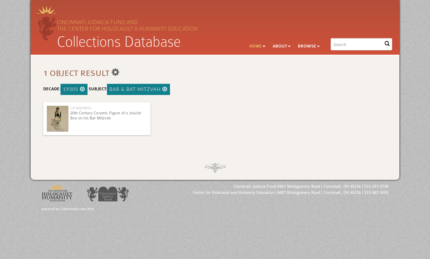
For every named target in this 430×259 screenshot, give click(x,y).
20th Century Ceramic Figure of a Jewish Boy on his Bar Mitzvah (105, 116)
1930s (74, 89)
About (282, 46)
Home (257, 46)
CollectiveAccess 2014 (77, 209)
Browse (309, 46)
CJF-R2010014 (80, 108)
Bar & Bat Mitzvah (138, 89)
